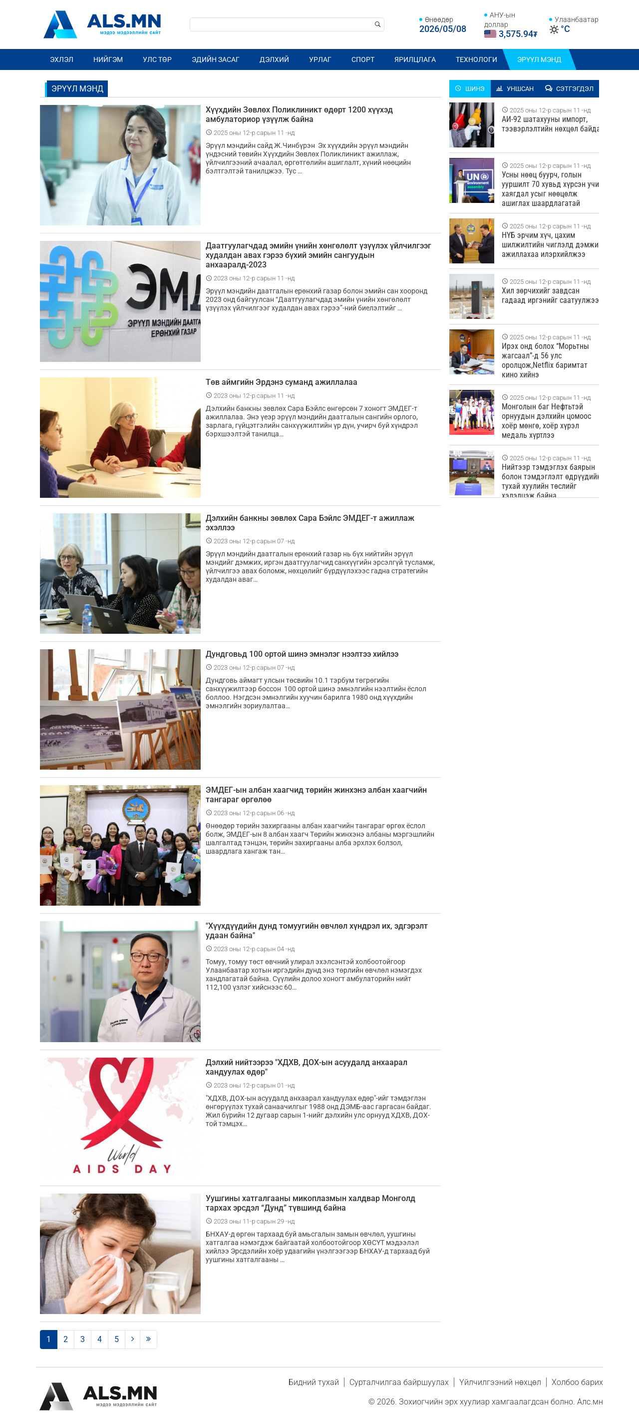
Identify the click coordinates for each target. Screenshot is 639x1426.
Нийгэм (108, 59)
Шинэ (470, 88)
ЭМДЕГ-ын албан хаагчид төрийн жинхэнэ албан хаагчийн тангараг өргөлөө (316, 794)
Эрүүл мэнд (539, 59)
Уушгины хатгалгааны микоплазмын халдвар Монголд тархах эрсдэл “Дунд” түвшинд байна (310, 1203)
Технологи (476, 59)
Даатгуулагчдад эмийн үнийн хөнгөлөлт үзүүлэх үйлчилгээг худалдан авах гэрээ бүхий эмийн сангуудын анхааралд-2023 (318, 255)
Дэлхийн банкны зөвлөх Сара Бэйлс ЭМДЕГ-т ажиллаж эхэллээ (310, 522)
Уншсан (515, 88)
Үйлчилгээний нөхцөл (500, 1382)
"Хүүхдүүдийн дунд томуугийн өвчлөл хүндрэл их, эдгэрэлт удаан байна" (317, 930)
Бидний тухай (314, 1382)
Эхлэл (61, 59)
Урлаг (320, 59)
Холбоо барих (577, 1382)
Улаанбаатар (577, 19)
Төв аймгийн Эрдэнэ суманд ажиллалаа (281, 382)
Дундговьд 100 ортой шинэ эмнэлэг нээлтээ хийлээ (302, 654)
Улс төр (157, 59)
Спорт (362, 59)
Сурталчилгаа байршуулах (399, 1382)
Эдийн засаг (216, 59)
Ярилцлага (415, 59)
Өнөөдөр (439, 19)
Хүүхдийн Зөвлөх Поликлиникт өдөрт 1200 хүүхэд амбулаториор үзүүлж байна (299, 114)
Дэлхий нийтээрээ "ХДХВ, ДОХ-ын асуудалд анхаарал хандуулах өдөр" (306, 1067)
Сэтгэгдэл (569, 88)
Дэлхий (274, 59)
